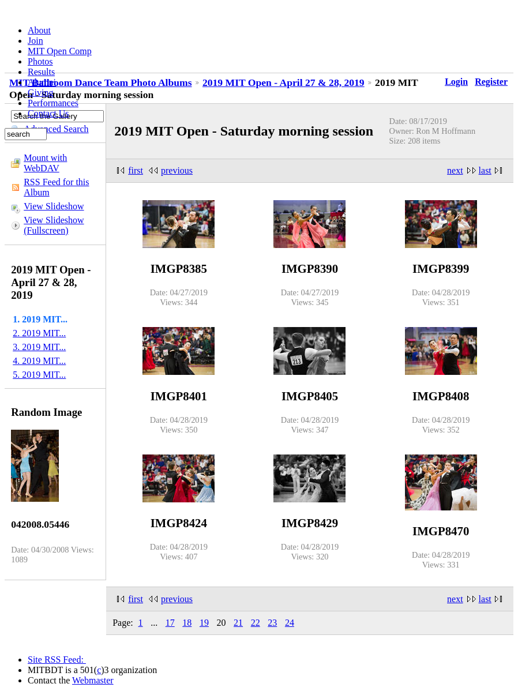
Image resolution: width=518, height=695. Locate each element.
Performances (53, 103)
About (39, 30)
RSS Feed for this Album (56, 187)
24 (289, 623)
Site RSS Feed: (57, 659)
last (485, 170)
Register (491, 82)
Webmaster (93, 680)
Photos (40, 61)
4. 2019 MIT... (39, 361)
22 (255, 623)
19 (204, 623)
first (135, 170)
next (455, 170)
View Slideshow (54, 206)
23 (272, 623)
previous (177, 170)
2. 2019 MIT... (39, 333)
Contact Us (48, 113)
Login (456, 82)
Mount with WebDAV (45, 163)
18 (187, 623)
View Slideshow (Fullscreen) (54, 225)
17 (170, 623)
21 (238, 623)
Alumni (42, 82)
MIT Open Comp (60, 51)
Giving (40, 92)
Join (35, 41)
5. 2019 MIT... (39, 375)
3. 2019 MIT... (39, 347)
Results (41, 72)
